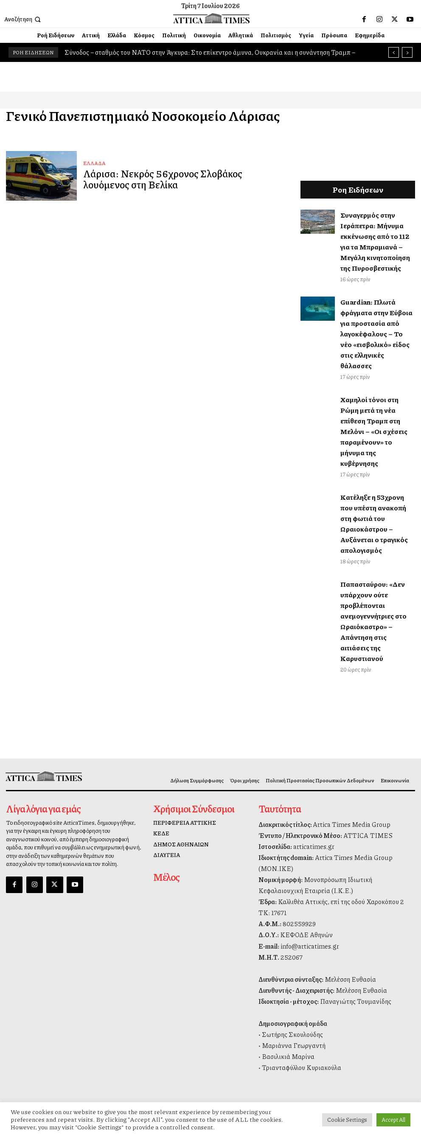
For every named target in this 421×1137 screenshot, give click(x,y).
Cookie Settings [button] (347, 1119)
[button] (23, 19)
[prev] (393, 52)
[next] (407, 52)
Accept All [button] (393, 1119)
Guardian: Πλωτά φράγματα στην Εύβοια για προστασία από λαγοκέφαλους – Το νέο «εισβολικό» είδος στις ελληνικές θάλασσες (376, 333)
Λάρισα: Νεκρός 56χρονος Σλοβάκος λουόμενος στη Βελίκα (181, 179)
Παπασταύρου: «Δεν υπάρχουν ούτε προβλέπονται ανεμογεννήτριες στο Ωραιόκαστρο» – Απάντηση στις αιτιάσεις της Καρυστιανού (373, 621)
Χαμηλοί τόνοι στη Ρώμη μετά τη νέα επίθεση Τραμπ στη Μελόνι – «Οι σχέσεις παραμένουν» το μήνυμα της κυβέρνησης (373, 431)
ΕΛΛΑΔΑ (94, 164)
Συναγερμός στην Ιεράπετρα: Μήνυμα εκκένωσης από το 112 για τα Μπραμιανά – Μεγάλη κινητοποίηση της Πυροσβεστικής (375, 241)
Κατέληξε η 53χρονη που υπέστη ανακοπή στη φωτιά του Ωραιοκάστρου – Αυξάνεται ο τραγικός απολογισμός (374, 523)
